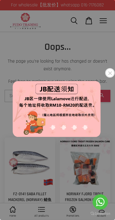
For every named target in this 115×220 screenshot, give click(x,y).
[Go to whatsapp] (100, 202)
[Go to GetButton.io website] (100, 214)
